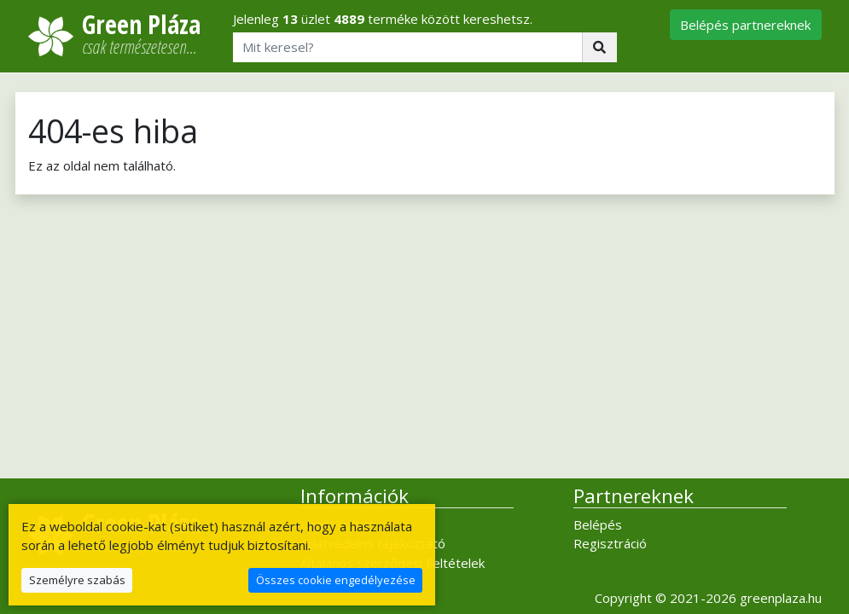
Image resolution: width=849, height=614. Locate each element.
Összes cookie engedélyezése (336, 580)
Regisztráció (610, 543)
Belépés (597, 524)
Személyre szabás (77, 580)
